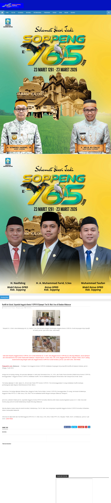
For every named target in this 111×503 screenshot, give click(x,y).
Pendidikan (47, 12)
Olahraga (20, 12)
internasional (37, 12)
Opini (60, 12)
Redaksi (73, 12)
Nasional (28, 12)
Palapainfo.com (7, 368)
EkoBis (54, 12)
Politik (13, 12)
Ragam (66, 12)
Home (7, 12)
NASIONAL (29, 308)
